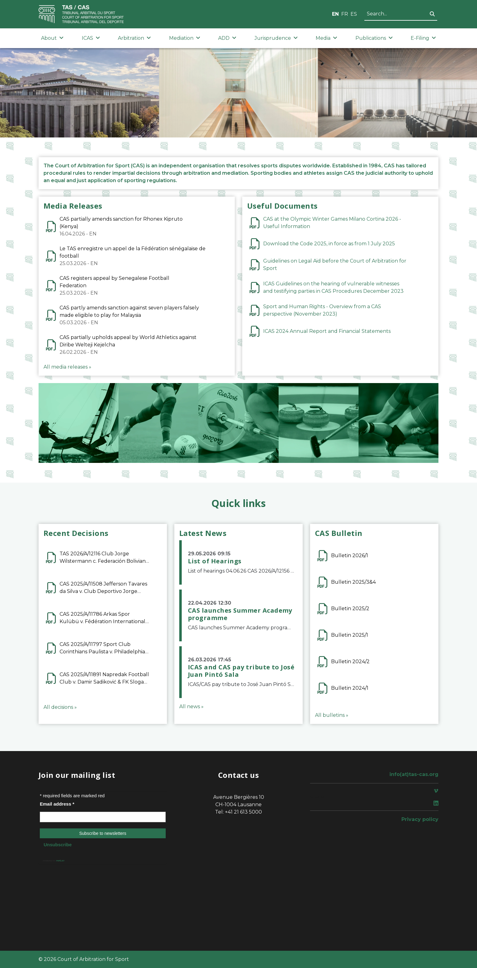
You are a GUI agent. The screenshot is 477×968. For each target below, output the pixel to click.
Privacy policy (419, 819)
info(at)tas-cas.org (413, 774)
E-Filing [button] (423, 38)
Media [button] (326, 38)
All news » (191, 706)
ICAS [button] (91, 38)
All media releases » (67, 367)
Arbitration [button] (134, 38)
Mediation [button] (184, 38)
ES (353, 14)
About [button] (52, 38)
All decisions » (60, 707)
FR (344, 14)
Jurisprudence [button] (276, 38)
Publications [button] (374, 38)
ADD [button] (227, 38)
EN (335, 14)
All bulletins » (331, 715)
